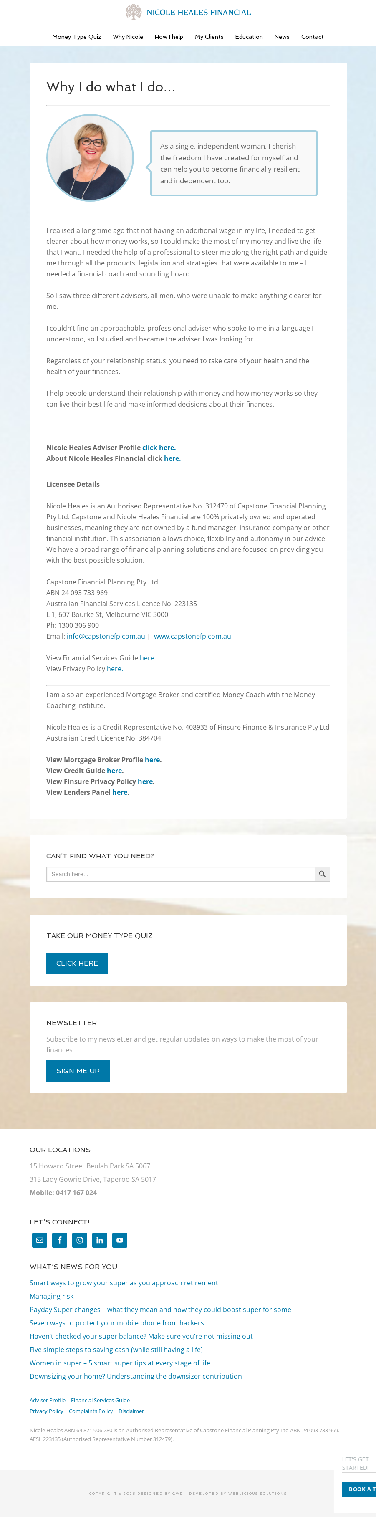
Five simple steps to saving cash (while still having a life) (116, 1349)
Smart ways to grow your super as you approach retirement (124, 1282)
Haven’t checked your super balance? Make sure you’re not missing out (141, 1336)
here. (172, 458)
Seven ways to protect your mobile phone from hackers (117, 1322)
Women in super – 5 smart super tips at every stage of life (120, 1363)
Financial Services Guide (100, 1400)
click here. (159, 447)
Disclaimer (131, 1411)
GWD (177, 1494)
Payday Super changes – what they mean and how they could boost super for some (160, 1309)
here (147, 657)
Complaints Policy (91, 1411)
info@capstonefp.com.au (106, 636)
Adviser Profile (48, 1400)
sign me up (78, 1071)
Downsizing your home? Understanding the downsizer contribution (136, 1376)
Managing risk (51, 1296)
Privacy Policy (46, 1411)
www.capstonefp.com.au (192, 636)
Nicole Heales (188, 12)
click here (77, 963)
